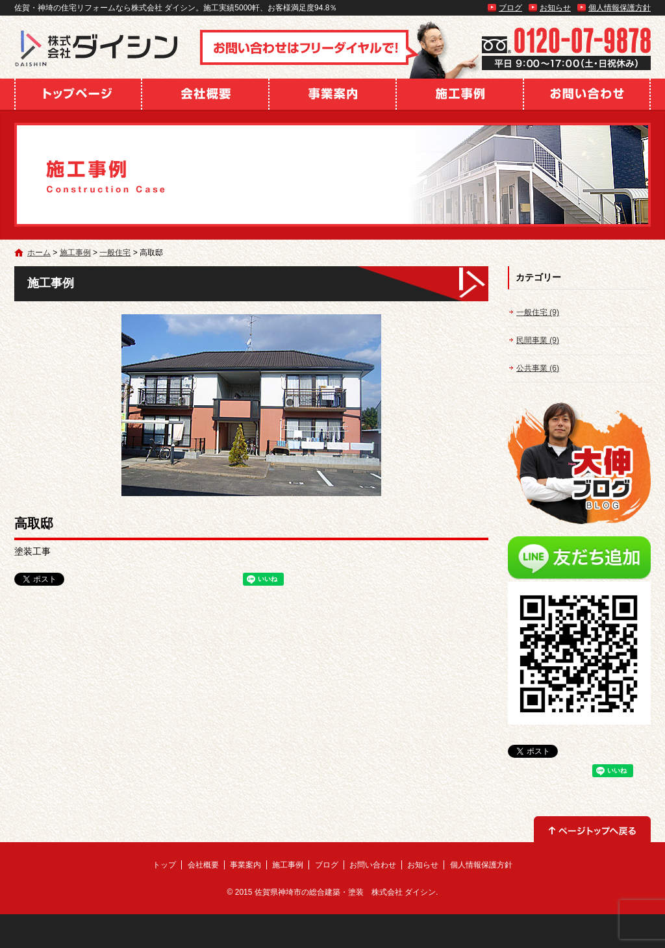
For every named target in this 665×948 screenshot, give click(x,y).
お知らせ (555, 7)
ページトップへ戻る (592, 829)
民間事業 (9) (537, 340)
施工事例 (459, 94)
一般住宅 (115, 252)
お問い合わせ (587, 94)
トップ (78, 94)
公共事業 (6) (537, 368)
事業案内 (332, 94)
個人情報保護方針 (619, 7)
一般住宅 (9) (537, 312)
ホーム (39, 252)
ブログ (510, 7)
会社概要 (205, 94)
